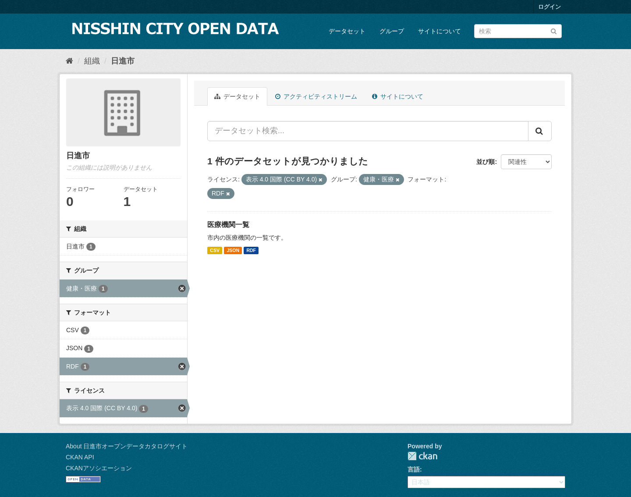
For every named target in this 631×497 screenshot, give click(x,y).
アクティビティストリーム (316, 96)
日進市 (123, 61)
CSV (215, 250)
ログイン (549, 7)
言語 (414, 469)
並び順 (485, 161)
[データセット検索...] (367, 131)
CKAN (422, 456)
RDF (251, 250)
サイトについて (439, 31)
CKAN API (80, 457)
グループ (391, 31)
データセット (347, 31)
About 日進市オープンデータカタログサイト (127, 446)
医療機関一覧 (228, 224)
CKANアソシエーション (99, 468)
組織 (92, 61)
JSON (233, 250)
